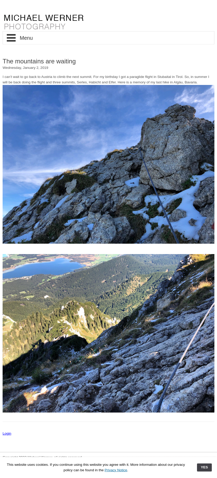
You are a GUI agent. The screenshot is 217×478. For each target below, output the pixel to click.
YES (204, 467)
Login (7, 433)
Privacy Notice (116, 470)
